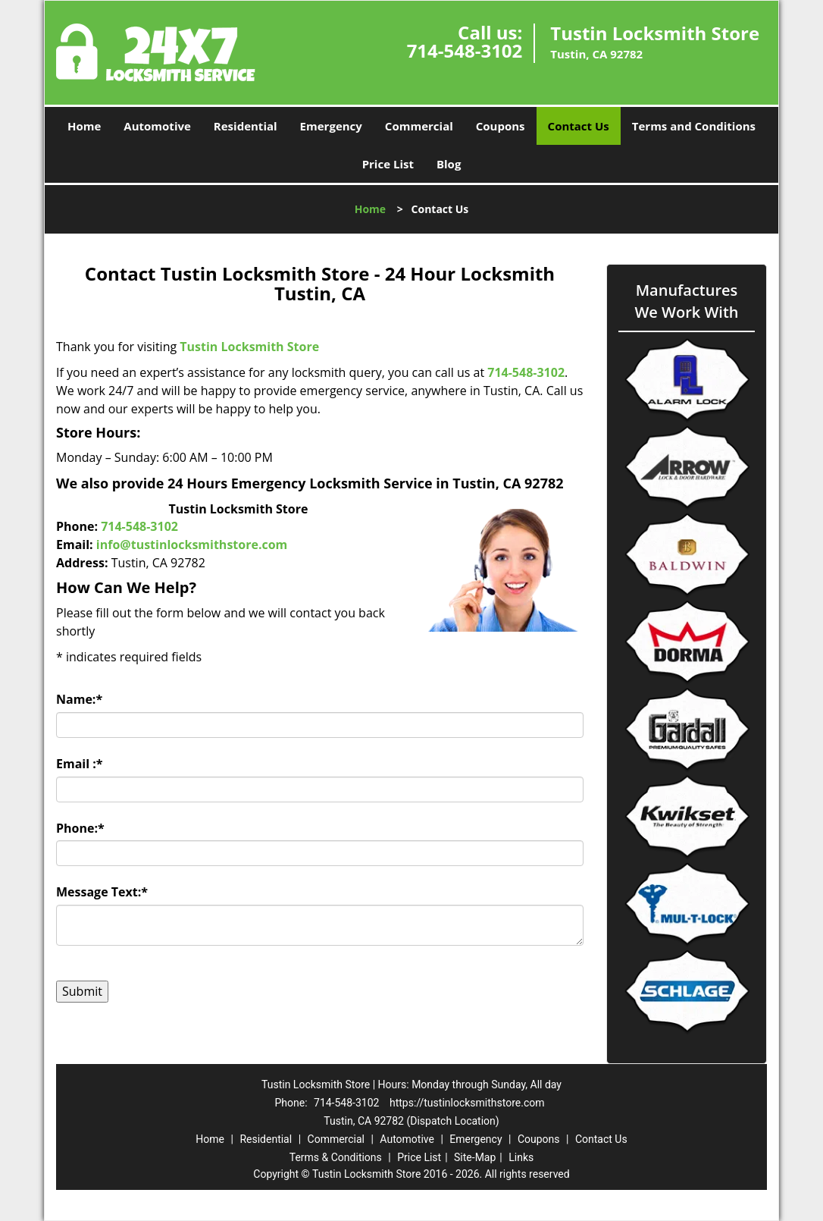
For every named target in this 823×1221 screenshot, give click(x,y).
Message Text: (102, 892)
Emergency (331, 125)
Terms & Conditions (335, 1157)
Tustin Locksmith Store (249, 346)
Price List (388, 163)
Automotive (157, 125)
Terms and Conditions (694, 125)
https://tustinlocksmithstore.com (467, 1103)
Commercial (419, 125)
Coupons (500, 125)
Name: (79, 699)
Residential (245, 125)
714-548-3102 (465, 50)
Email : (79, 763)
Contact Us (578, 125)
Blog (449, 163)
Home (84, 125)
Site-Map (475, 1157)
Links (521, 1157)
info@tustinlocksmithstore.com (191, 544)
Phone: (80, 828)
